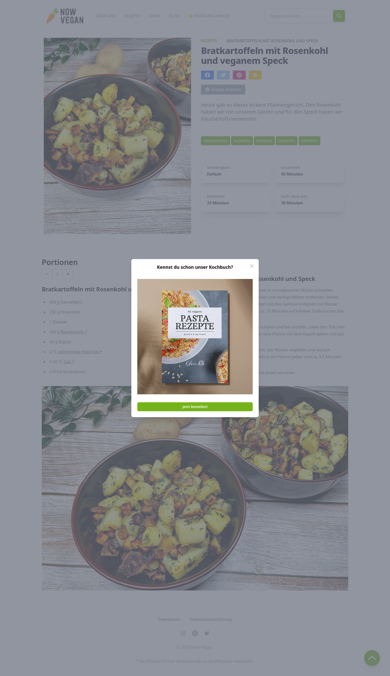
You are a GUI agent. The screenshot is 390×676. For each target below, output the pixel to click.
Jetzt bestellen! (195, 406)
